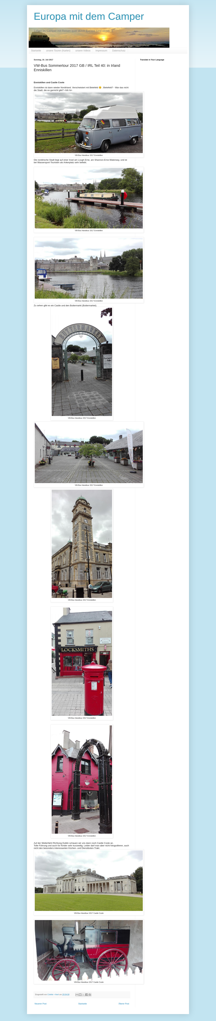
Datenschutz (118, 50)
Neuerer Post (41, 1004)
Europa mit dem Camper (89, 16)
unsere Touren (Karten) (58, 50)
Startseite (36, 50)
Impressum (101, 50)
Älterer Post (123, 1004)
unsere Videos (82, 50)
